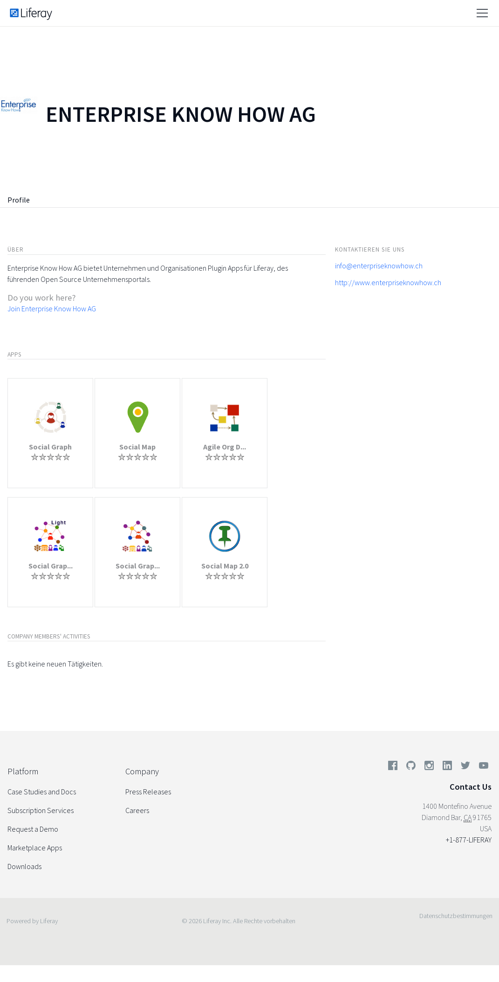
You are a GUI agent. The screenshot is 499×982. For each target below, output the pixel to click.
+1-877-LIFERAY (469, 839)
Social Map (137, 446)
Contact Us (471, 786)
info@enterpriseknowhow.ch (379, 265)
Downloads (24, 866)
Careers (137, 810)
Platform (22, 771)
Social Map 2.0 (224, 565)
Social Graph (50, 446)
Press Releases (148, 791)
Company (142, 771)
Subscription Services (40, 810)
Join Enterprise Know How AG (51, 308)
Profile (18, 199)
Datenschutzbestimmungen (455, 916)
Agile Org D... (224, 446)
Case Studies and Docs (41, 791)
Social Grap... (50, 565)
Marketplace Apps (34, 847)
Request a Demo (32, 829)
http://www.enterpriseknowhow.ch (388, 282)
